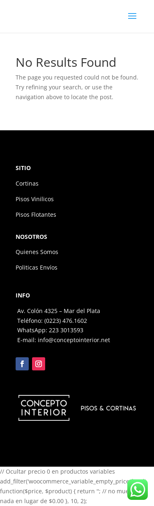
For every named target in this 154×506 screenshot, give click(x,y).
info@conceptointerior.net (74, 340)
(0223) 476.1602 (65, 320)
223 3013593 (66, 330)
